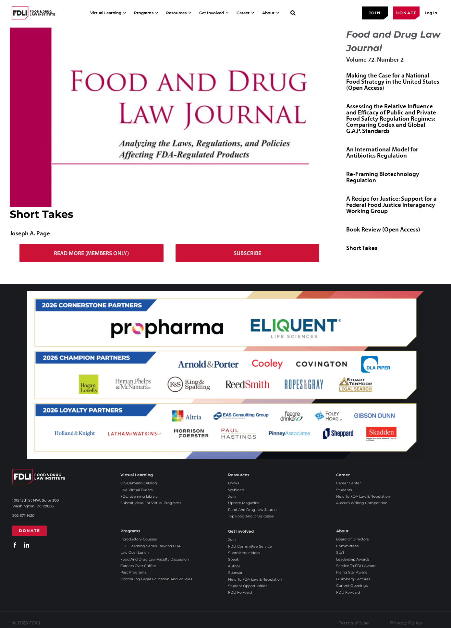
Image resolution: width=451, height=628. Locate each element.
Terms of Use (354, 623)
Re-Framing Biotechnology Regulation (382, 177)
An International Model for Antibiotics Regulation (382, 152)
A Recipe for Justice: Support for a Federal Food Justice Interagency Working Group (391, 205)
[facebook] (15, 545)
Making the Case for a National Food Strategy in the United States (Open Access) (392, 81)
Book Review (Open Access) (383, 229)
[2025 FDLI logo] (33, 12)
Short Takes (361, 248)
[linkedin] (26, 545)
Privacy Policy (406, 623)
